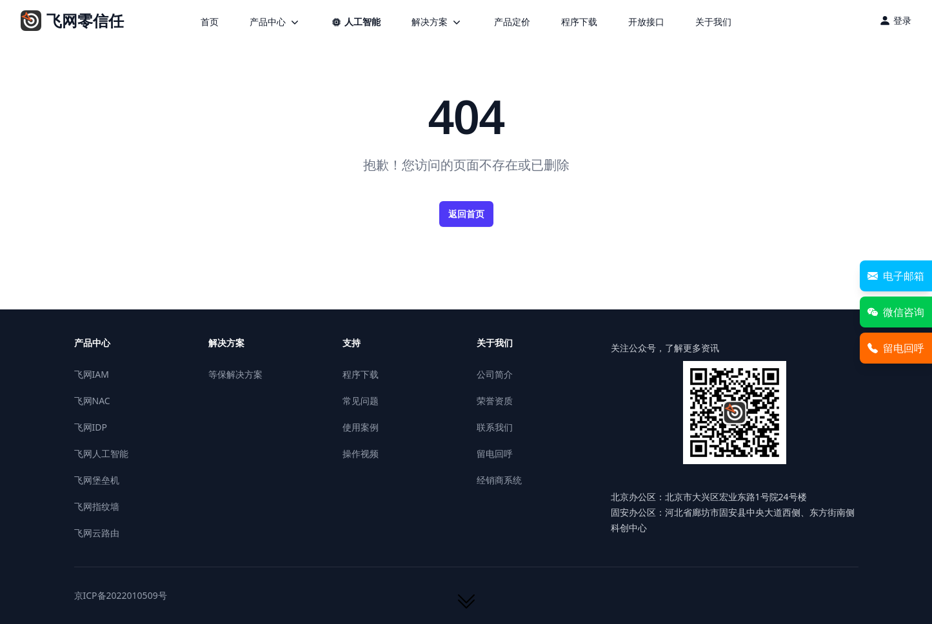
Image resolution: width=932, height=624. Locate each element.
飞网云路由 (96, 533)
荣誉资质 (495, 401)
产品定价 (512, 21)
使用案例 (360, 427)
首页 (210, 21)
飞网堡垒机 (96, 480)
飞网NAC (92, 401)
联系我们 (495, 427)
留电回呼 (495, 453)
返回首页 (466, 214)
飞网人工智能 (101, 453)
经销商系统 (499, 480)
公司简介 (495, 374)
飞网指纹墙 (96, 506)
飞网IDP (90, 427)
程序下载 (579, 21)
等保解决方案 (235, 374)
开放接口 (646, 21)
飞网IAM (91, 374)
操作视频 (360, 453)
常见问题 (360, 401)
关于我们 (713, 21)
